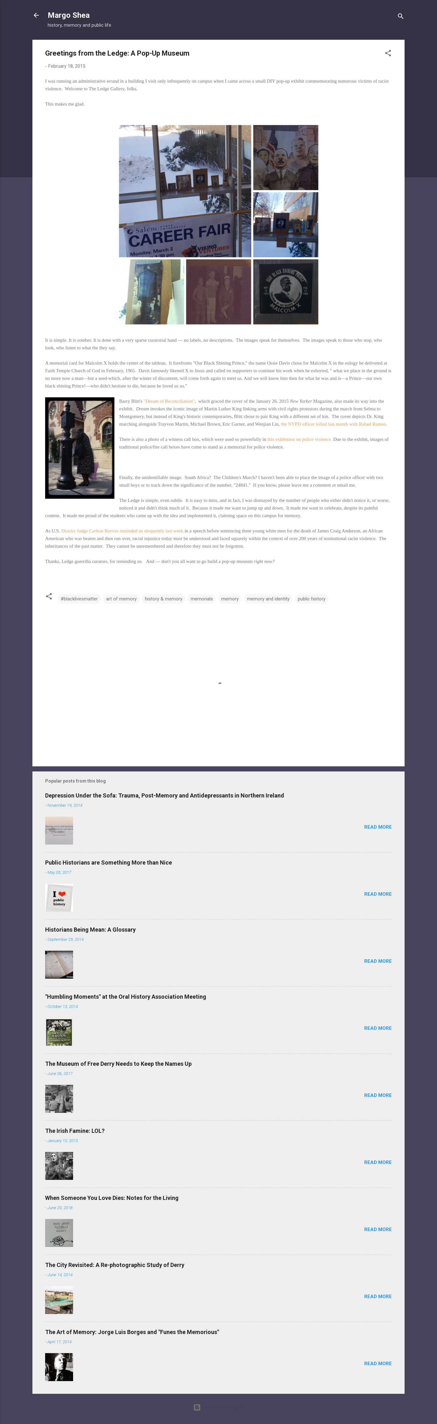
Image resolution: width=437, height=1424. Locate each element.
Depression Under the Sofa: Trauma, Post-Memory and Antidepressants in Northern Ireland (164, 795)
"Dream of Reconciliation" (169, 401)
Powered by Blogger (218, 1407)
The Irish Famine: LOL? (75, 1130)
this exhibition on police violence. (299, 439)
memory (230, 599)
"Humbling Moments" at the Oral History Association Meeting (125, 996)
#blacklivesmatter (79, 599)
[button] (388, 54)
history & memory (163, 599)
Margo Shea (69, 15)
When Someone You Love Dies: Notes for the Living (112, 1198)
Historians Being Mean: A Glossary (90, 929)
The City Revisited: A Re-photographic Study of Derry (114, 1265)
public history (311, 599)
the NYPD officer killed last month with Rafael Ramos (333, 424)
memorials (202, 599)
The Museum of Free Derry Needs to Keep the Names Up (118, 1063)
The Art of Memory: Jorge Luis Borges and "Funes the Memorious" (132, 1332)
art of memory (121, 599)
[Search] (401, 17)
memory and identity (268, 599)
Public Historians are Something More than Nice (108, 862)
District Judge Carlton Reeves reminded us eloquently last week (122, 530)
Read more (378, 827)
